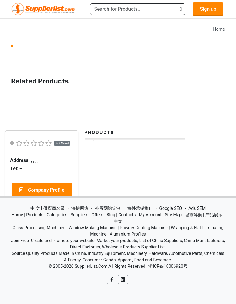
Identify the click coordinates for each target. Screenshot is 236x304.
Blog (111, 214)
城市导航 (193, 214)
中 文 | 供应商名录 (47, 208)
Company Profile (42, 190)
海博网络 (79, 208)
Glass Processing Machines (39, 227)
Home (219, 29)
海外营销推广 (140, 208)
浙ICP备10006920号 (167, 266)
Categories (57, 214)
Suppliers (79, 214)
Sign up (208, 9)
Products (99, 132)
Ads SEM (197, 208)
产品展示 (213, 214)
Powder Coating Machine (144, 227)
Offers (98, 214)
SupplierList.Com (91, 266)
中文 (118, 221)
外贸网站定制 (108, 208)
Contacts (127, 214)
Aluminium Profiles (128, 234)
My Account (150, 214)
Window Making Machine (92, 227)
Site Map (173, 214)
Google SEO (170, 208)
